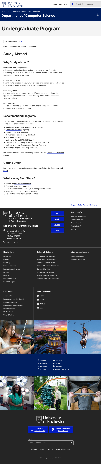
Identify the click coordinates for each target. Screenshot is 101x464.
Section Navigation (13, 41)
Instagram (42, 366)
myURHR (6, 275)
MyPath (6, 272)
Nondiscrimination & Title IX (13, 305)
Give (65, 4)
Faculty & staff (76, 226)
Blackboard (7, 256)
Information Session (22, 183)
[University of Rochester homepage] (12, 4)
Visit (60, 4)
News (40, 296)
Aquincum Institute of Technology (20, 127)
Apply (55, 4)
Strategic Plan (8, 312)
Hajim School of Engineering (47, 259)
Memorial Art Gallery (78, 259)
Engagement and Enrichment (13, 299)
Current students (77, 220)
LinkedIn (57, 366)
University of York (13, 130)
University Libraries (77, 256)
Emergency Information (63, 449)
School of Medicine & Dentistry (48, 266)
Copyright (50, 449)
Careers (57, 225)
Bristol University (13, 132)
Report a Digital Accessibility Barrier (84, 205)
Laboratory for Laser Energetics (48, 279)
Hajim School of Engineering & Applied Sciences (21, 12)
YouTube (57, 360)
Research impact (9, 309)
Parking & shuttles (9, 279)
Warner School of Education (47, 275)
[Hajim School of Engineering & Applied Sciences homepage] (18, 216)
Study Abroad (32, 46)
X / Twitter (42, 363)
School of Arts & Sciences (46, 256)
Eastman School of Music (46, 263)
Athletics (41, 304)
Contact (6, 259)
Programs (25, 186)
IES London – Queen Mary (16, 135)
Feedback (34, 449)
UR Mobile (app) (9, 282)
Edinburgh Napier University (17, 147)
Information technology (11, 269)
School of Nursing (43, 269)
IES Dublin (10, 137)
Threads (42, 369)
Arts (40, 308)
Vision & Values (8, 315)
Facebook (42, 360)
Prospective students (78, 216)
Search (30, 439)
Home (5, 46)
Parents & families (77, 223)
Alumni (73, 229)
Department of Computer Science (28, 16)
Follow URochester (61, 369)
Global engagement (10, 302)
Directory (6, 263)
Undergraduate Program (17, 46)
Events (41, 300)
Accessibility (7, 296)
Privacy (41, 449)
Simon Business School (45, 272)
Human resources (9, 266)
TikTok (56, 363)
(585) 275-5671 (13, 242)
